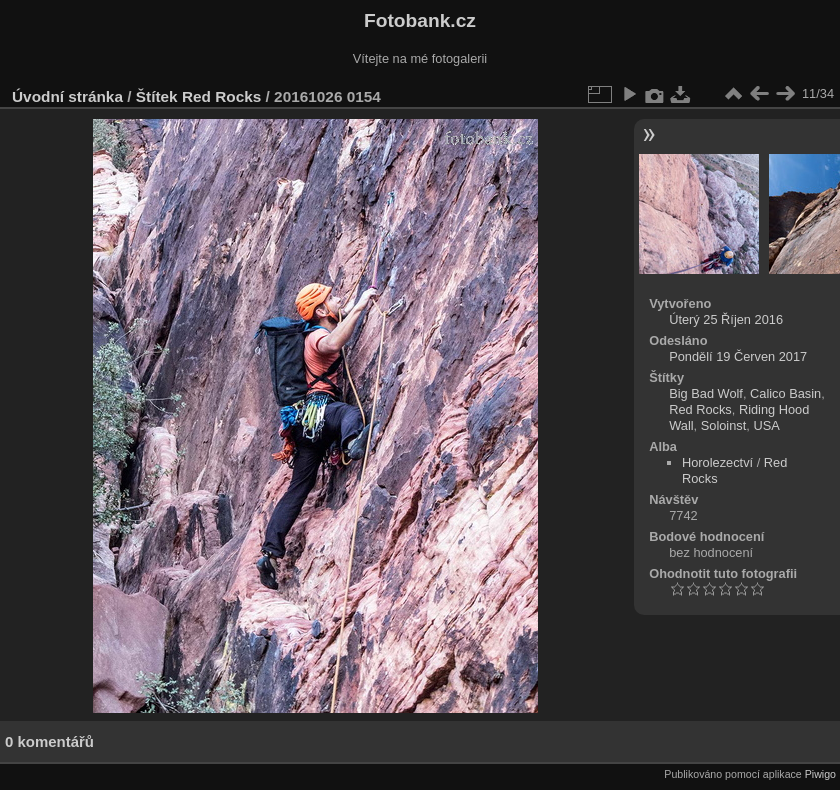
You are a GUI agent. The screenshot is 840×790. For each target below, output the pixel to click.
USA (766, 425)
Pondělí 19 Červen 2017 (738, 356)
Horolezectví (717, 462)
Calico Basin (785, 393)
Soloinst (724, 425)
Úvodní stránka (67, 96)
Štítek (157, 96)
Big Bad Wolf (706, 393)
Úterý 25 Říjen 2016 (726, 319)
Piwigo (820, 774)
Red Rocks (221, 96)
